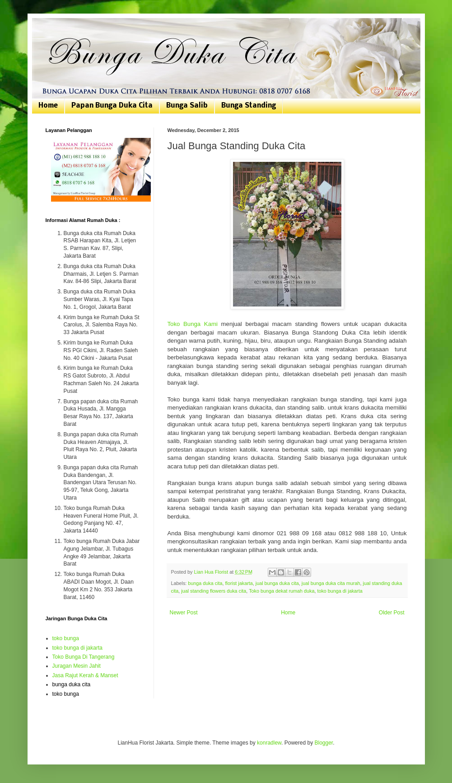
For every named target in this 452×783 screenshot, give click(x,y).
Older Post (392, 612)
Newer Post (184, 612)
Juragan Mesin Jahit (76, 666)
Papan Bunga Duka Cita (112, 105)
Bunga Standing (248, 105)
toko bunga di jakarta (339, 591)
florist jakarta (239, 583)
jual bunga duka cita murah (331, 583)
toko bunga (65, 638)
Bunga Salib (187, 105)
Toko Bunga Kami (193, 324)
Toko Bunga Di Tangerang (83, 657)
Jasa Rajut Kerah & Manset (85, 675)
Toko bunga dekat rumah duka (281, 591)
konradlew (269, 743)
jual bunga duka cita (277, 583)
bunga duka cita (205, 583)
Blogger (323, 743)
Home (48, 105)
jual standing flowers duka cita (213, 591)
